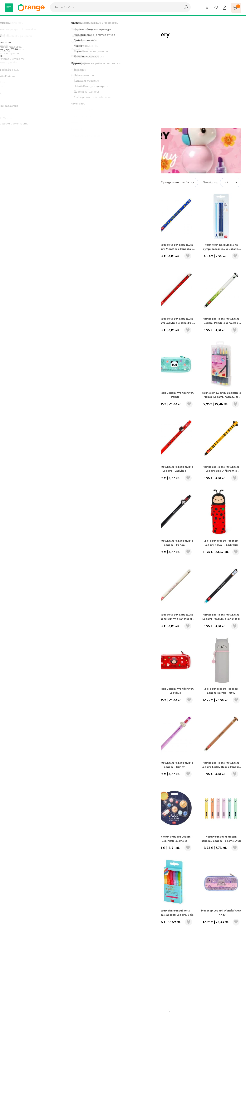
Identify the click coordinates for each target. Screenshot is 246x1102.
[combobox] (114, 7)
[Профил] (225, 8)
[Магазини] (207, 8)
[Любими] (216, 8)
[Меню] (9, 7)
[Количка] (236, 8)
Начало (10, 21)
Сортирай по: (144, 182)
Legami (25, 21)
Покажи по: (210, 182)
